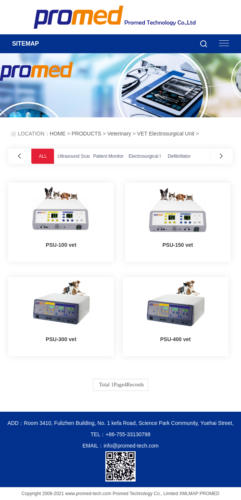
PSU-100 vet (61, 245)
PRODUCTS (87, 134)
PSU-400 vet (175, 339)
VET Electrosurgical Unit (165, 134)
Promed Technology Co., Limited (145, 493)
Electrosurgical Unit (147, 156)
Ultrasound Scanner (77, 156)
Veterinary (119, 134)
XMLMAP (188, 493)
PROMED (209, 493)
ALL (43, 156)
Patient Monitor (108, 156)
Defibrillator (179, 156)
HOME (58, 134)
